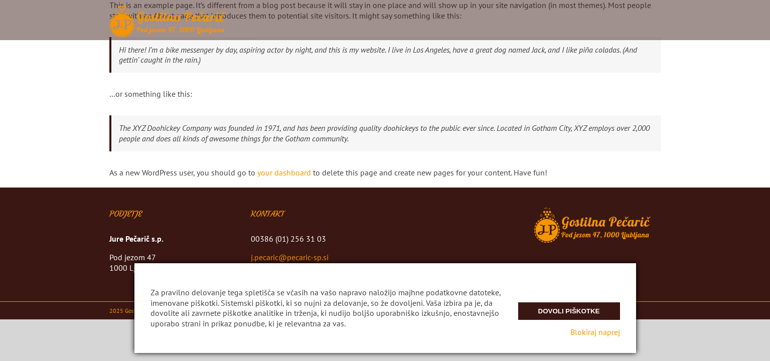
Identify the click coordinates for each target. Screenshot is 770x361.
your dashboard (284, 172)
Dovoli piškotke (569, 311)
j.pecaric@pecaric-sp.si (290, 257)
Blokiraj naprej (595, 332)
